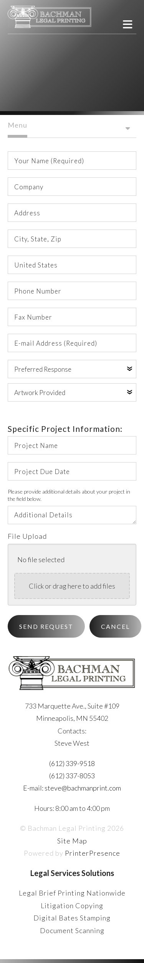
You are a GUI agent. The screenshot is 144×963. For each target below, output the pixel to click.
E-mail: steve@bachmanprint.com (72, 788)
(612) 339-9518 (72, 763)
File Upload (27, 536)
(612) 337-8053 (72, 775)
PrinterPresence (92, 853)
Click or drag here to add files (72, 586)
